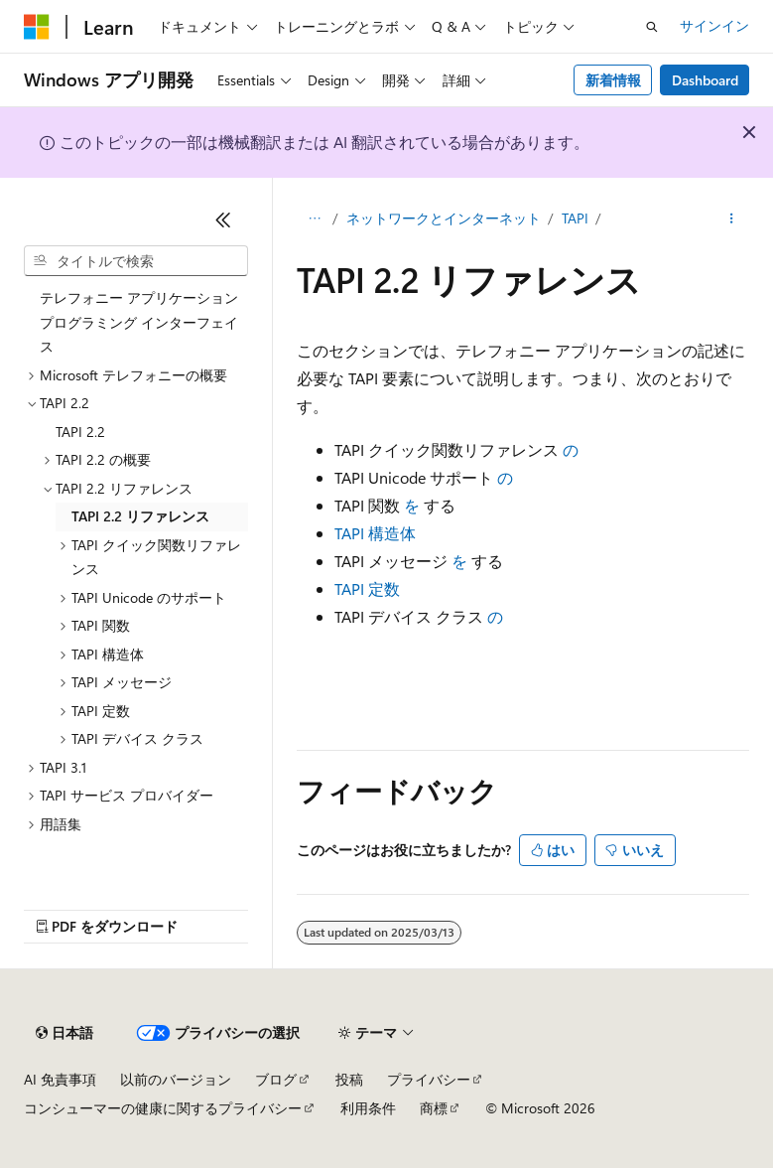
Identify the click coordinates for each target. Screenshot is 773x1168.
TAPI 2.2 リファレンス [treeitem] (140, 516)
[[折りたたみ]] (223, 219)
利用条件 (368, 1107)
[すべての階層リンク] (314, 219)
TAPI (575, 218)
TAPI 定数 (367, 588)
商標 (434, 1107)
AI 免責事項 (60, 1079)
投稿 (349, 1079)
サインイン (714, 25)
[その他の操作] (731, 219)
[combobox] (136, 261)
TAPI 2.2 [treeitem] (80, 431)
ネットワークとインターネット (443, 218)
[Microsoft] (37, 27)
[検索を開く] (652, 27)
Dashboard (705, 80)
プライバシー (428, 1079)
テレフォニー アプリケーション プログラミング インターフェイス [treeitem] (139, 322)
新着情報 (613, 80)
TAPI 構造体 (375, 532)
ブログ (276, 1079)
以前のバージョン (175, 1079)
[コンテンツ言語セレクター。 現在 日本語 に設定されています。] (64, 1033)
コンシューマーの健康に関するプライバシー (163, 1107)
